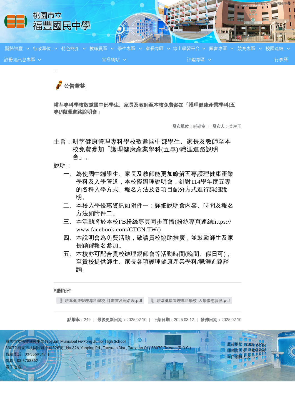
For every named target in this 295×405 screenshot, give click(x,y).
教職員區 (98, 48)
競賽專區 (246, 48)
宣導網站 (111, 59)
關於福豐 (14, 48)
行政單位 (42, 48)
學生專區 (126, 48)
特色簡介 (70, 48)
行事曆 (281, 59)
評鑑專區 (196, 59)
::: (55, 71)
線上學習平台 (186, 48)
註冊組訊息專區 (19, 59)
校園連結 (274, 48)
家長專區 (155, 48)
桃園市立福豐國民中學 (273, 3)
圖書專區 (218, 48)
